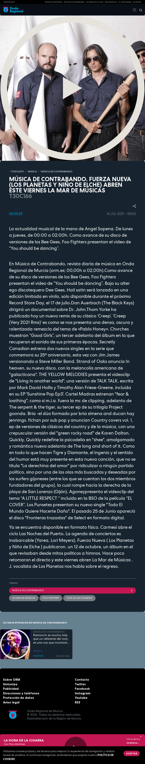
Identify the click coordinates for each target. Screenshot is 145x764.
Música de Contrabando (72, 590)
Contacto (82, 679)
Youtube (81, 698)
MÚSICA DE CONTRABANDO (56, 171)
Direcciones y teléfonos (21, 693)
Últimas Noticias (94, 2)
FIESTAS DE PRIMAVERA (74, 2)
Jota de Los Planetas (79, 598)
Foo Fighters (51, 598)
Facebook (82, 689)
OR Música (132, 743)
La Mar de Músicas (23, 598)
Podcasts (17, 171)
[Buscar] (139, 10)
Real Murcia (111, 2)
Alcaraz (137, 2)
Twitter (80, 684)
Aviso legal (11, 702)
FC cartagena (125, 2)
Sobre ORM (11, 679)
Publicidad (11, 689)
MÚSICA (32, 171)
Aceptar (131, 753)
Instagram (82, 693)
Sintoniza (10, 684)
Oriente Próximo (53, 2)
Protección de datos (18, 698)
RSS (77, 702)
